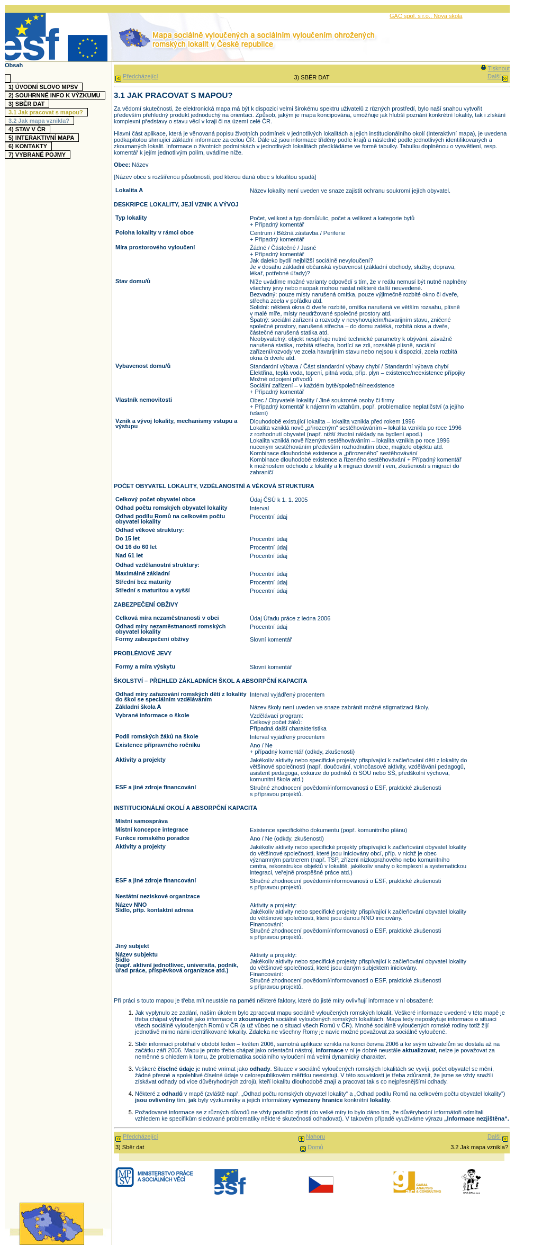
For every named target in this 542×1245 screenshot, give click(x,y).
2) (55, 95)
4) (28, 129)
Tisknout (499, 68)
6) (29, 146)
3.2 (40, 121)
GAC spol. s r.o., (411, 16)
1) (44, 87)
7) (38, 154)
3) (27, 104)
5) (42, 137)
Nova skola (447, 16)
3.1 (47, 112)
